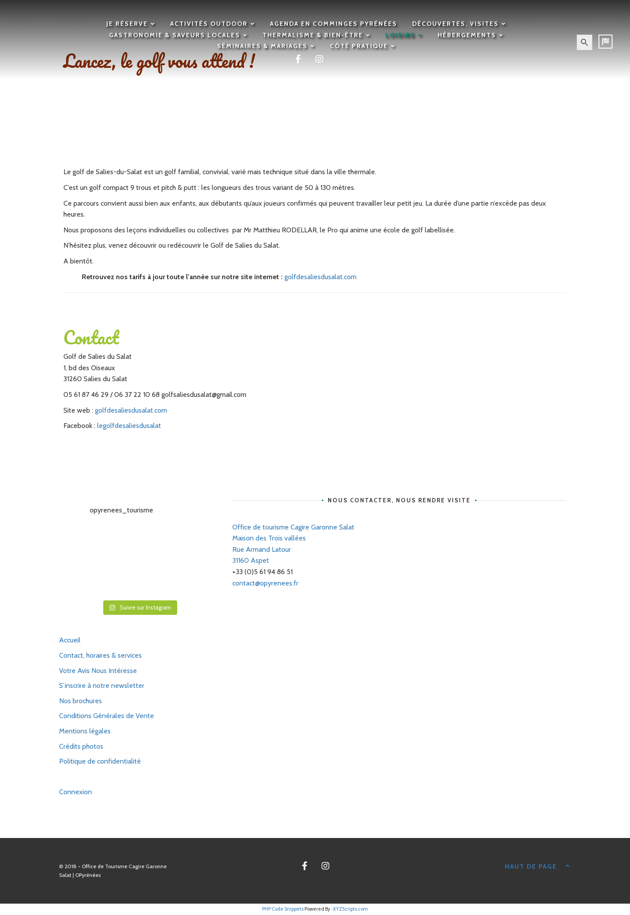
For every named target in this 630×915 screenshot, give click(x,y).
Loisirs (400, 35)
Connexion (75, 792)
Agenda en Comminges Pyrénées (333, 24)
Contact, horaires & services (100, 655)
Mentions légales (85, 731)
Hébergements (467, 35)
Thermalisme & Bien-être (312, 35)
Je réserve (127, 24)
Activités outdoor (209, 24)
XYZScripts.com (350, 909)
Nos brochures (80, 701)
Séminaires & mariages (262, 46)
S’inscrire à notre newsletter (101, 685)
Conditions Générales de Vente (106, 716)
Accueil (69, 640)
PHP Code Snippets (283, 909)
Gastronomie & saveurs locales (174, 35)
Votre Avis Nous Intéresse (98, 670)
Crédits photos (81, 746)
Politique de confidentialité (100, 761)
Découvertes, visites (455, 24)
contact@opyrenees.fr (265, 583)
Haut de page (538, 865)
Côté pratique (359, 46)
